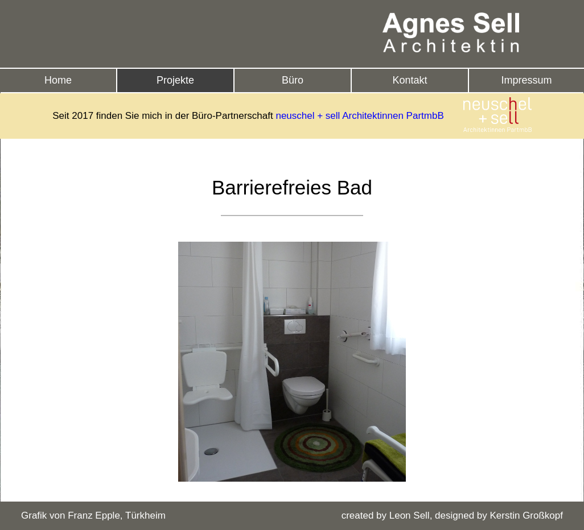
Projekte (175, 80)
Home (58, 80)
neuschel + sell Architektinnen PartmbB (359, 115)
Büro (292, 80)
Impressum (526, 80)
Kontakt (409, 80)
